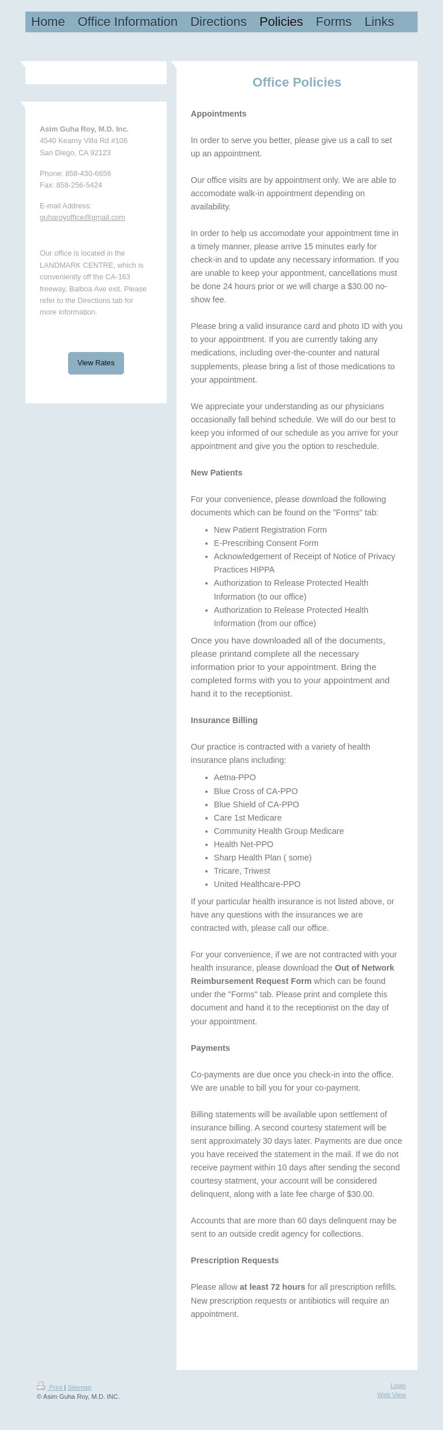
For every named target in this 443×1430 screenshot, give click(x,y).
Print (50, 1387)
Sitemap (79, 1387)
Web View (391, 1394)
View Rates (96, 362)
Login (398, 1385)
